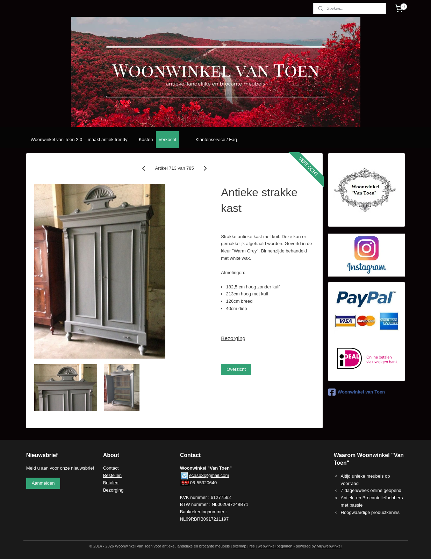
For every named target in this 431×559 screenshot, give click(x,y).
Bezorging (233, 338)
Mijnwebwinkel (329, 546)
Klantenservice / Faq (216, 139)
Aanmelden (43, 483)
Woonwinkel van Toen (356, 392)
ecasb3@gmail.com (209, 475)
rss (252, 546)
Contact (111, 468)
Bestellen (112, 475)
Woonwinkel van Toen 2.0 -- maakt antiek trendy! (79, 139)
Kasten (146, 139)
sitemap (239, 546)
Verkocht (168, 139)
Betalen (110, 482)
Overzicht (236, 369)
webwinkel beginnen (275, 546)
